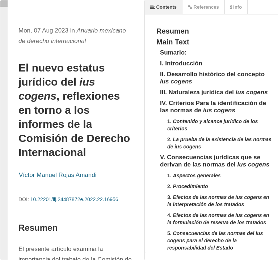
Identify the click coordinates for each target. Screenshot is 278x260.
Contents (163, 7)
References (203, 7)
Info (236, 7)
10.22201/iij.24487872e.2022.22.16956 (74, 199)
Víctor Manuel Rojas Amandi (58, 175)
